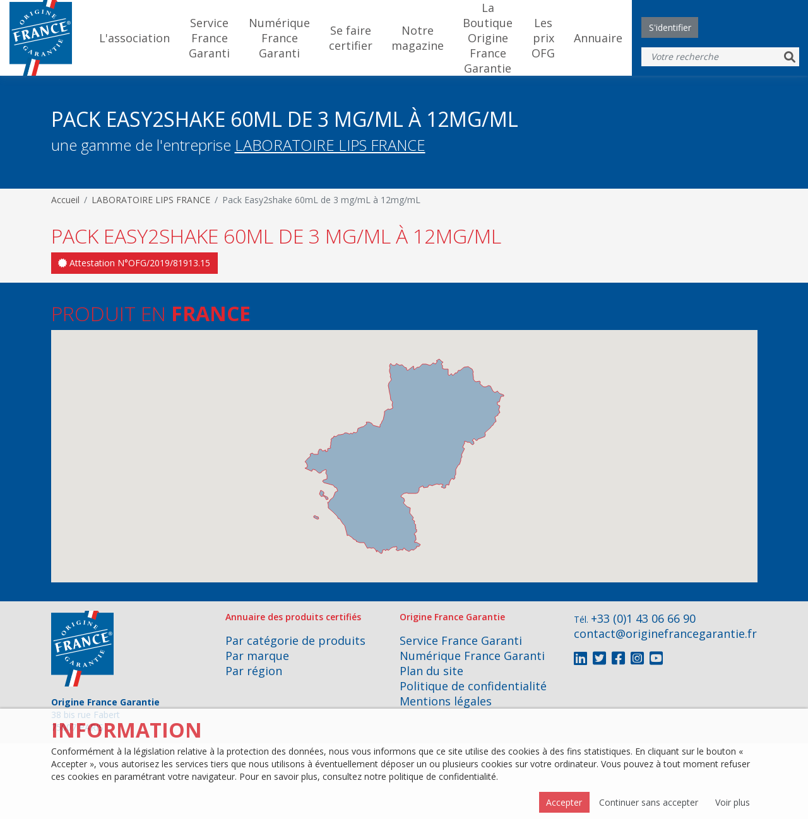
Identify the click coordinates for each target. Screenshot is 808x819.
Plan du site (431, 670)
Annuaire (598, 37)
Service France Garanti (209, 38)
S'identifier (670, 27)
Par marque (257, 655)
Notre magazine (417, 38)
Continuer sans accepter (648, 802)
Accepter (564, 802)
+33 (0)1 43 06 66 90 (643, 618)
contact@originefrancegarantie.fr (665, 633)
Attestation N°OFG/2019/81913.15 (134, 263)
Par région (253, 670)
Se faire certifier (350, 38)
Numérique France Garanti (279, 38)
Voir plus (732, 802)
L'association (134, 37)
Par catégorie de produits (295, 640)
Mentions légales (446, 701)
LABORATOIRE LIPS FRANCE (330, 144)
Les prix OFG (543, 38)
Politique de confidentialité (473, 685)
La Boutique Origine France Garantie (488, 38)
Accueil (65, 200)
